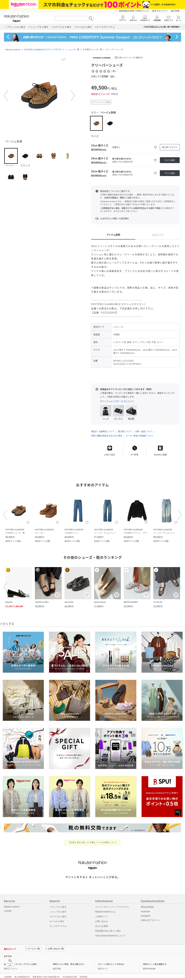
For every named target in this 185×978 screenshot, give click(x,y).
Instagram (145, 912)
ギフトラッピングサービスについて (117, 401)
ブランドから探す (58, 903)
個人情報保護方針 (22, 973)
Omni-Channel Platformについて (110, 932)
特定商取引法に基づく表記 (108, 927)
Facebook (145, 908)
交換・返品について (144, 427)
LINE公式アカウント (150, 916)
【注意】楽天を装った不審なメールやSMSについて (92, 839)
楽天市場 (175, 11)
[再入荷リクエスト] (170, 147)
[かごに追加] (170, 160)
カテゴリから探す (58, 913)
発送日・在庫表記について (102, 427)
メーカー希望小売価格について (139, 432)
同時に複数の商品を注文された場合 (106, 432)
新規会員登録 (147, 903)
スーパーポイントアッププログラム (112, 903)
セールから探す (57, 918)
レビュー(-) (157, 234)
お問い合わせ (101, 918)
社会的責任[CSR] (70, 973)
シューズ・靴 (73, 49)
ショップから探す (58, 908)
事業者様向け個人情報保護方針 (46, 973)
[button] (39, 96)
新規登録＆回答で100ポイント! (134, 11)
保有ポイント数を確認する (154, 961)
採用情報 (83, 973)
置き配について (125, 427)
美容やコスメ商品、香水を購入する (68, 961)
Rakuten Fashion (13, 49)
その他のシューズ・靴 (92, 49)
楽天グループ (158, 11)
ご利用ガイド (101, 913)
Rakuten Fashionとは (105, 908)
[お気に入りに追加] (155, 147)
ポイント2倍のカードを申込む (111, 961)
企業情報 (8, 973)
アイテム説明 (113, 234)
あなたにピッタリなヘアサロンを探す (20, 961)
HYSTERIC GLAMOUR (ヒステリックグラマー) (44, 49)
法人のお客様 (101, 922)
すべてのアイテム (58, 922)
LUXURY (8, 907)
